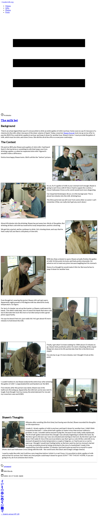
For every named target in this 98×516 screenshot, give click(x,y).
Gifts (7, 8)
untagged (7, 466)
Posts (7, 12)
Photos (8, 10)
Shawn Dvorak (69, 133)
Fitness (8, 6)
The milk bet (9, 120)
